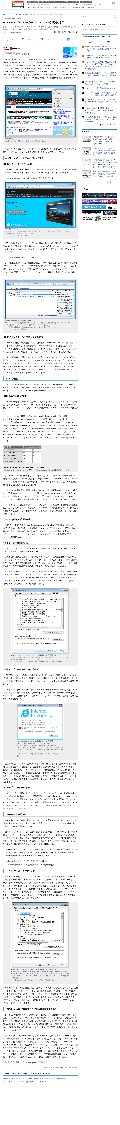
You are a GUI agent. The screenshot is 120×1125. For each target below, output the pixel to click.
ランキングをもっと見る (109, 124)
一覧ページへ (113, 182)
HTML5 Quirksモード (16, 861)
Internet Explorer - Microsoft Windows (22, 178)
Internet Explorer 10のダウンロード (21, 258)
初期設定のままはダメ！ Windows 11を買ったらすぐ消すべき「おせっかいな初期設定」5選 (100, 75)
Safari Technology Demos (62, 476)
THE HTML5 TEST (65, 428)
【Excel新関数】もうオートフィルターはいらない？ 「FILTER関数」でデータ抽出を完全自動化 (101, 119)
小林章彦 (57, 32)
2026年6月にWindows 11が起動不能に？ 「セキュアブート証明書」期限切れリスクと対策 (100, 49)
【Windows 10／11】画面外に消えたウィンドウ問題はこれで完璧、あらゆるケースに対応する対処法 (100, 110)
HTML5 (64, 75)
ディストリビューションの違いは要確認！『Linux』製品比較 (25, 1082)
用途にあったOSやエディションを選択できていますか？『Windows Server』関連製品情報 (34, 1079)
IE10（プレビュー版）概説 (50, 387)
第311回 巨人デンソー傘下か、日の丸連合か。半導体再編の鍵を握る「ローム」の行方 (100, 101)
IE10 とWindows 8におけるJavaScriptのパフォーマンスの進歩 (35, 531)
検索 (115, 16)
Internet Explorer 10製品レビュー (37, 1062)
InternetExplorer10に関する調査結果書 (23, 865)
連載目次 (26, 54)
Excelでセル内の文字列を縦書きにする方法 (101, 88)
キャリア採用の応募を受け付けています (96, 29)
